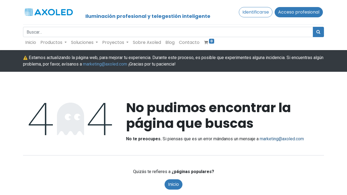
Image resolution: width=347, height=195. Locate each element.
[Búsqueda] (318, 32)
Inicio (173, 184)
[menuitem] (30, 42)
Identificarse (255, 12)
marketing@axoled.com (105, 64)
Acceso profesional (298, 12)
